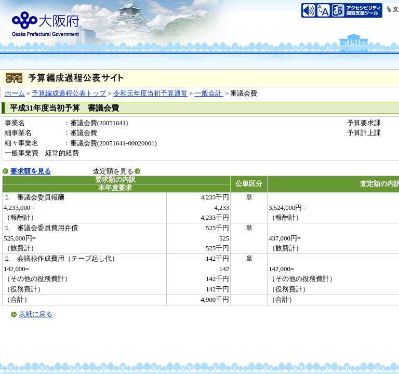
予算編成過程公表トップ (69, 93)
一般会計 (209, 93)
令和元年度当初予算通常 (150, 93)
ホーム (15, 93)
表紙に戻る (35, 314)
